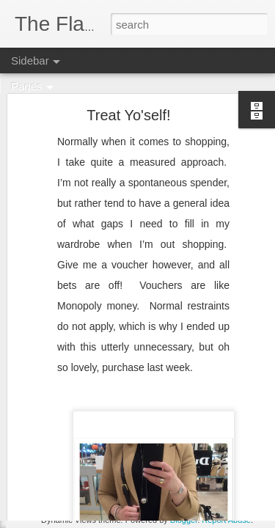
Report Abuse (226, 520)
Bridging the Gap (69, 485)
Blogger (183, 520)
